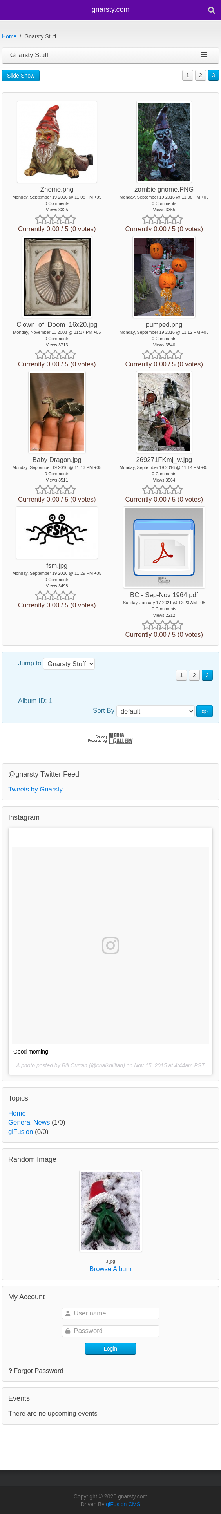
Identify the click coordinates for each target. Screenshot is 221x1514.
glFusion (20, 1132)
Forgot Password (38, 1371)
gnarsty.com (111, 9)
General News (29, 1122)
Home (9, 36)
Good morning (30, 1052)
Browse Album (110, 1269)
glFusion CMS (123, 1504)
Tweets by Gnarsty (35, 789)
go (204, 711)
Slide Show (20, 75)
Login (110, 1349)
